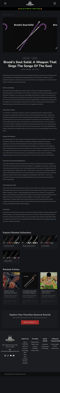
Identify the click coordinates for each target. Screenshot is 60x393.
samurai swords (49, 219)
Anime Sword (55, 348)
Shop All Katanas (30, 323)
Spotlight (25, 363)
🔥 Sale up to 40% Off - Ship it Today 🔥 (30, 8)
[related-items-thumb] (11, 240)
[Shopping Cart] (55, 3)
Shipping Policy (35, 342)
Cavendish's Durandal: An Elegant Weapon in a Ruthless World (30, 294)
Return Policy (35, 344)
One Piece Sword (9, 247)
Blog (9, 14)
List (12, 14)
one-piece (34, 58)
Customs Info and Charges (45, 347)
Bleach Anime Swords (29, 247)
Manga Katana (8, 262)
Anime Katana (45, 247)
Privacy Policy (35, 350)
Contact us (25, 346)
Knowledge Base (25, 351)
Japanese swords (8, 155)
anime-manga (26, 58)
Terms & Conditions (35, 347)
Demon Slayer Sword (55, 345)
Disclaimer (45, 344)
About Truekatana (25, 343)
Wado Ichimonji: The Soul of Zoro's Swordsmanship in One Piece (49, 294)
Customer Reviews (25, 360)
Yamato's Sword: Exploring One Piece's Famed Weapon (11, 294)
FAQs (25, 354)
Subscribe (25, 348)
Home (4, 14)
